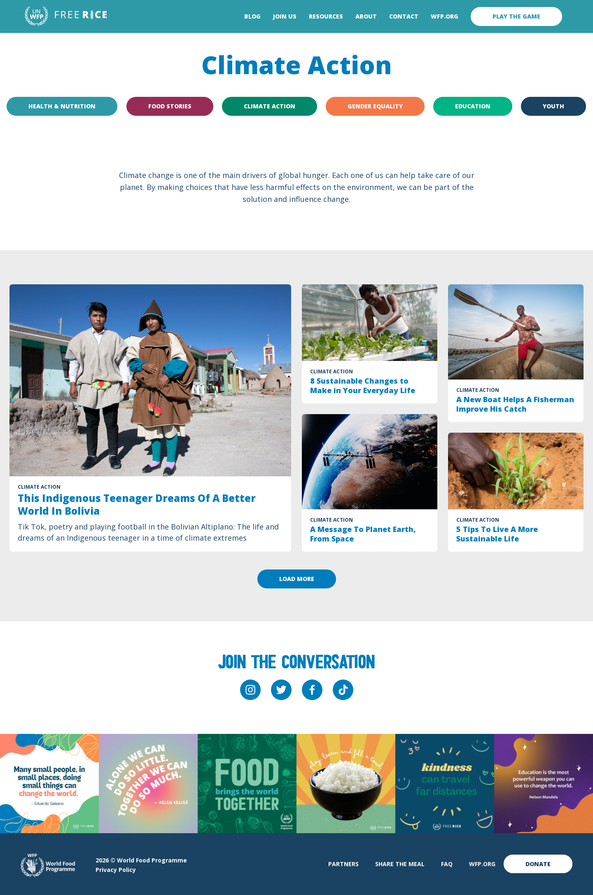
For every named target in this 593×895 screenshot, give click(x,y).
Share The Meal (400, 864)
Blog (252, 16)
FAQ (447, 864)
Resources (326, 16)
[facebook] (312, 689)
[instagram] (250, 689)
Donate (538, 864)
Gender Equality (375, 106)
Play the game (516, 16)
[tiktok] (343, 689)
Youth (554, 106)
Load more (296, 579)
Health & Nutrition (62, 106)
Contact (403, 16)
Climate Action (269, 106)
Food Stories (169, 106)
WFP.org (444, 16)
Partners (343, 864)
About (366, 16)
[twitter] (281, 689)
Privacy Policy (116, 870)
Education (472, 106)
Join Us (284, 16)
